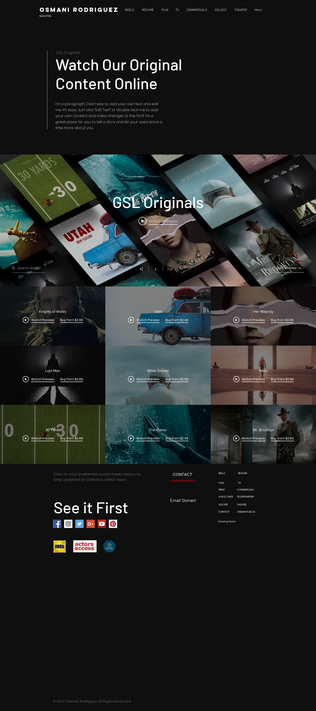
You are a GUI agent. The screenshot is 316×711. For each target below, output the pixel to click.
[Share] (143, 269)
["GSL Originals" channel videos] (158, 375)
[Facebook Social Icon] (57, 524)
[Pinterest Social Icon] (113, 524)
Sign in (172, 269)
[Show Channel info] (155, 269)
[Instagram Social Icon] (68, 524)
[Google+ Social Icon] (90, 524)
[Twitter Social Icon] (79, 524)
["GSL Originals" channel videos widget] (158, 309)
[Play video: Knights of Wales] (158, 221)
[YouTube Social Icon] (102, 524)
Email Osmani (183, 500)
